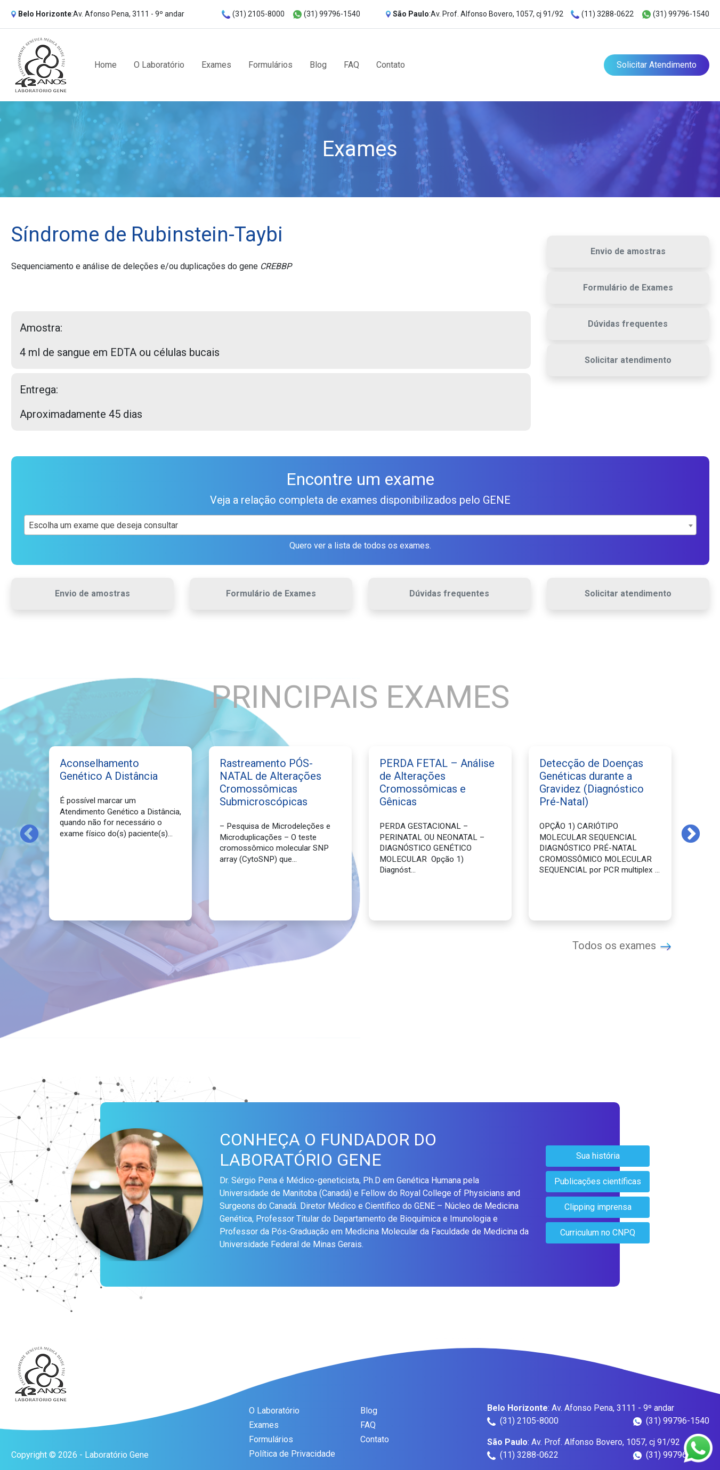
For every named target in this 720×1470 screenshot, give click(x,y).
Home (105, 65)
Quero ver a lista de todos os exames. (360, 545)
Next (690, 833)
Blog (318, 65)
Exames (216, 65)
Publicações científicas (597, 1181)
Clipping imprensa (598, 1207)
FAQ (351, 65)
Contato (390, 65)
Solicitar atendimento (628, 360)
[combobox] (360, 525)
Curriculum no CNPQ (597, 1232)
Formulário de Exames (628, 287)
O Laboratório (159, 65)
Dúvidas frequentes (628, 324)
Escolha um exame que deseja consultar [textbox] (103, 525)
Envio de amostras (628, 251)
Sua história (598, 1156)
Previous (29, 833)
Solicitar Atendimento (657, 65)
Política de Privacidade (292, 1454)
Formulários (270, 65)
